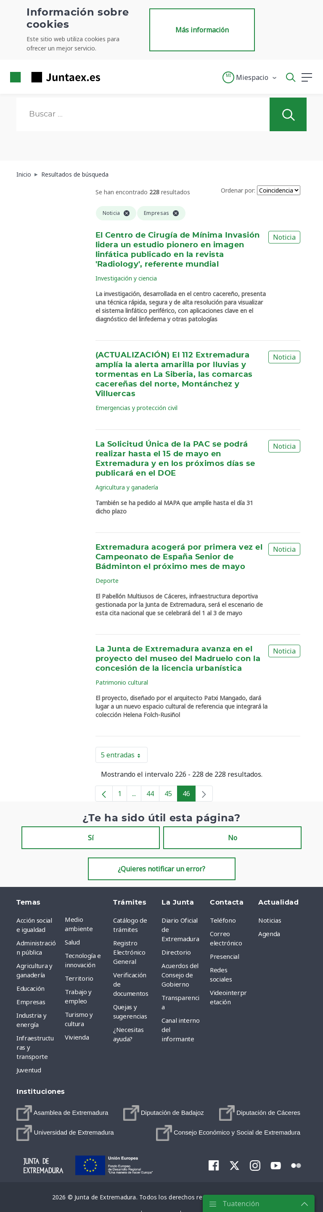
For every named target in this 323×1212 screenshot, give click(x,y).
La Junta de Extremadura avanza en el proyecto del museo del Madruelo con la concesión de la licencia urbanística (178, 659)
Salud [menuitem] (72, 942)
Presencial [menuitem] (224, 956)
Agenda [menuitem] (269, 933)
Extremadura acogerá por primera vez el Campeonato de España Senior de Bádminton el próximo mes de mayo (179, 557)
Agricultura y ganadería (126, 487)
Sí (91, 837)
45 (170, 795)
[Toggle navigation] (112, 77)
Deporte (107, 581)
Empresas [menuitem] (30, 1002)
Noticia (284, 237)
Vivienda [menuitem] (77, 1037)
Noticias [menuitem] (269, 920)
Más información (202, 29)
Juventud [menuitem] (28, 1070)
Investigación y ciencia (126, 278)
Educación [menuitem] (30, 988)
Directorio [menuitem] (176, 952)
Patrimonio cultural (121, 682)
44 (152, 795)
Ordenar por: (238, 190)
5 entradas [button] (124, 756)
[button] (250, 77)
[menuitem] (62, 1113)
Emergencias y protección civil (136, 408)
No (232, 837)
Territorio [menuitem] (79, 978)
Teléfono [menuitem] (223, 920)
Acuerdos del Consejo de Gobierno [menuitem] (180, 974)
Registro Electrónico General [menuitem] (129, 952)
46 (189, 795)
